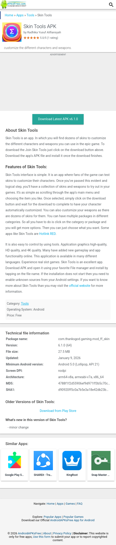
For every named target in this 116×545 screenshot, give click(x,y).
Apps (20, 15)
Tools (30, 15)
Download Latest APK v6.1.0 (58, 119)
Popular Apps (52, 516)
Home (9, 15)
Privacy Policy (62, 533)
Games (70, 503)
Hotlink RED (47, 234)
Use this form (42, 536)
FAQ (79, 503)
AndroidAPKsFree (29, 533)
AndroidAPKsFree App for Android (72, 520)
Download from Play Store (58, 411)
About (47, 533)
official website (79, 285)
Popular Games (73, 516)
